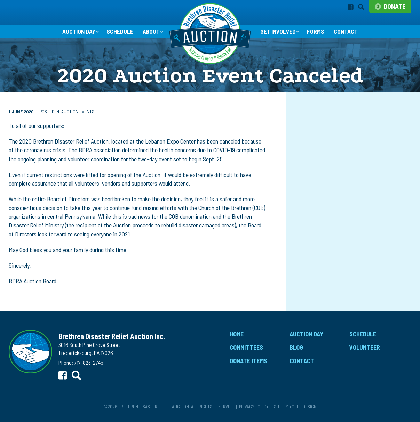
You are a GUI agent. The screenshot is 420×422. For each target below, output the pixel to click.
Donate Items (248, 363)
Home (237, 336)
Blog (296, 350)
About (150, 34)
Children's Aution (313, 140)
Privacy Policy (254, 409)
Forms (318, 34)
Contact (348, 34)
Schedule (118, 34)
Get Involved (278, 34)
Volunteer (364, 350)
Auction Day (76, 34)
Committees (246, 350)
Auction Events (77, 114)
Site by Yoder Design (295, 409)
